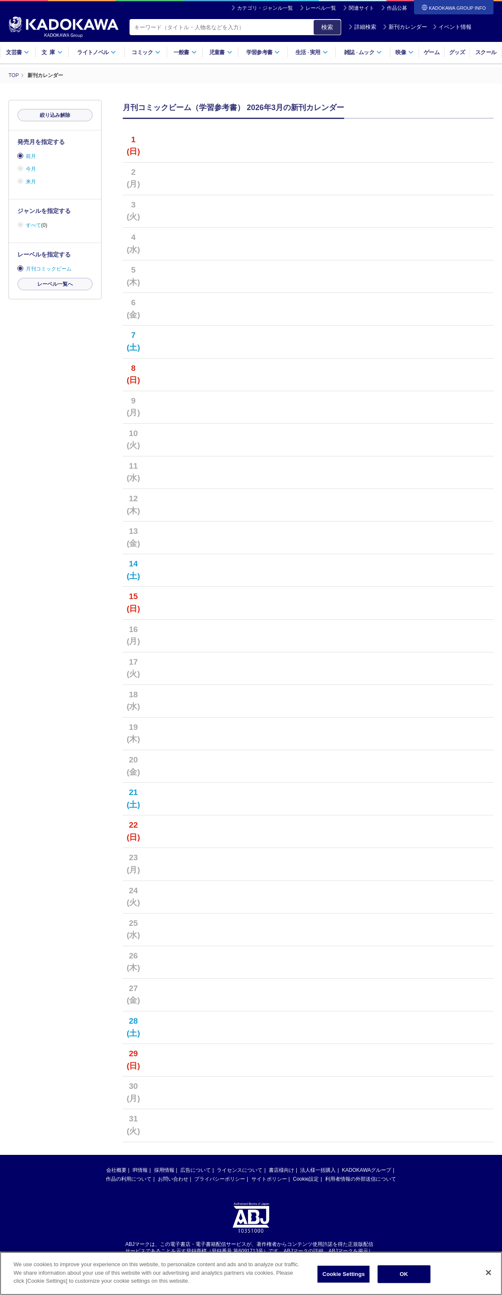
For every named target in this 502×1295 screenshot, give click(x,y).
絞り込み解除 (55, 115)
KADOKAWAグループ (366, 1170)
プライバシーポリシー (219, 1179)
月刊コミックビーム (49, 269)
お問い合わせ (173, 1179)
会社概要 (116, 1170)
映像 (404, 52)
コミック (146, 52)
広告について (195, 1170)
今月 (31, 169)
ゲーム (431, 52)
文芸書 (17, 52)
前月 (31, 156)
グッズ (457, 52)
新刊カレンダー (405, 27)
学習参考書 (263, 52)
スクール (485, 52)
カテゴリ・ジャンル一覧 (265, 8)
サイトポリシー (269, 1179)
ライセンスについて (239, 1170)
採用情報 (164, 1170)
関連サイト (361, 8)
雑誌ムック (363, 52)
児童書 (220, 52)
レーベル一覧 (321, 8)
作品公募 (397, 8)
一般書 (185, 52)
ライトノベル (96, 52)
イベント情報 (452, 27)
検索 (327, 27)
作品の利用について (129, 1179)
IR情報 (140, 1170)
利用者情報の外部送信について (360, 1179)
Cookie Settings (344, 1276)
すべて (33, 225)
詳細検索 (362, 27)
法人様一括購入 (318, 1170)
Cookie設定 (306, 1179)
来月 (31, 182)
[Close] (488, 1275)
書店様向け (281, 1170)
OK (404, 1276)
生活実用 (311, 52)
